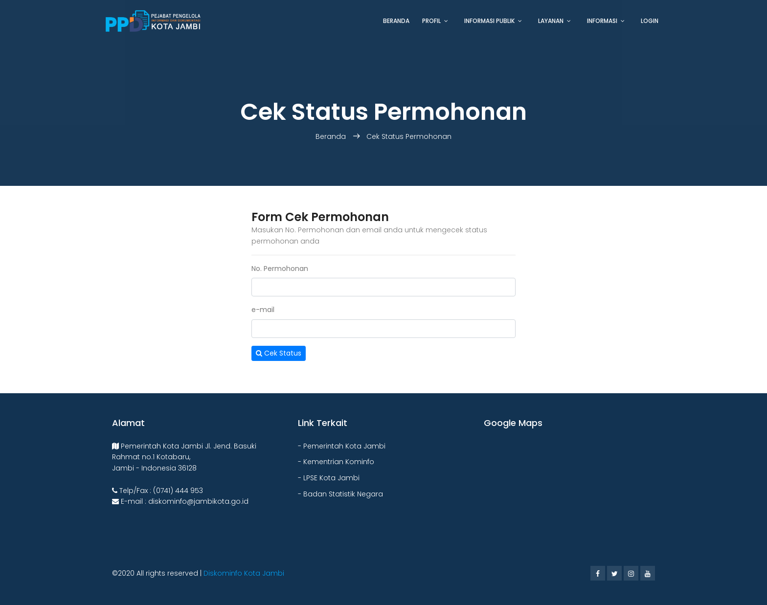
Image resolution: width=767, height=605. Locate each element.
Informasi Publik (489, 21)
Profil (431, 21)
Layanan (551, 21)
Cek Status (278, 353)
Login (649, 21)
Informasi (602, 21)
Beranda (396, 21)
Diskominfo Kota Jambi (243, 573)
